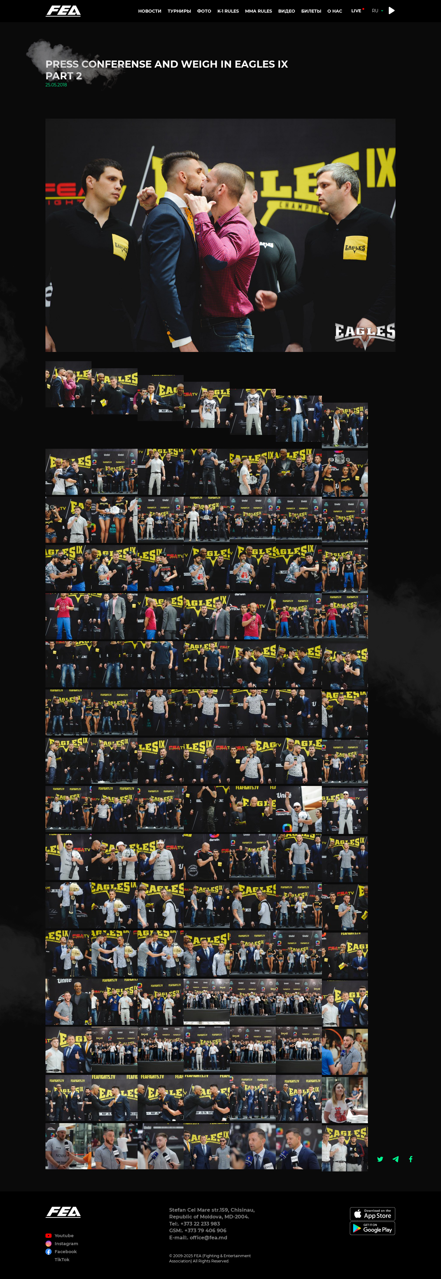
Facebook (66, 1251)
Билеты (311, 11)
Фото (204, 11)
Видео (286, 11)
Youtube (64, 1235)
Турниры (179, 11)
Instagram (66, 1243)
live (356, 11)
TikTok (62, 1259)
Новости (150, 11)
